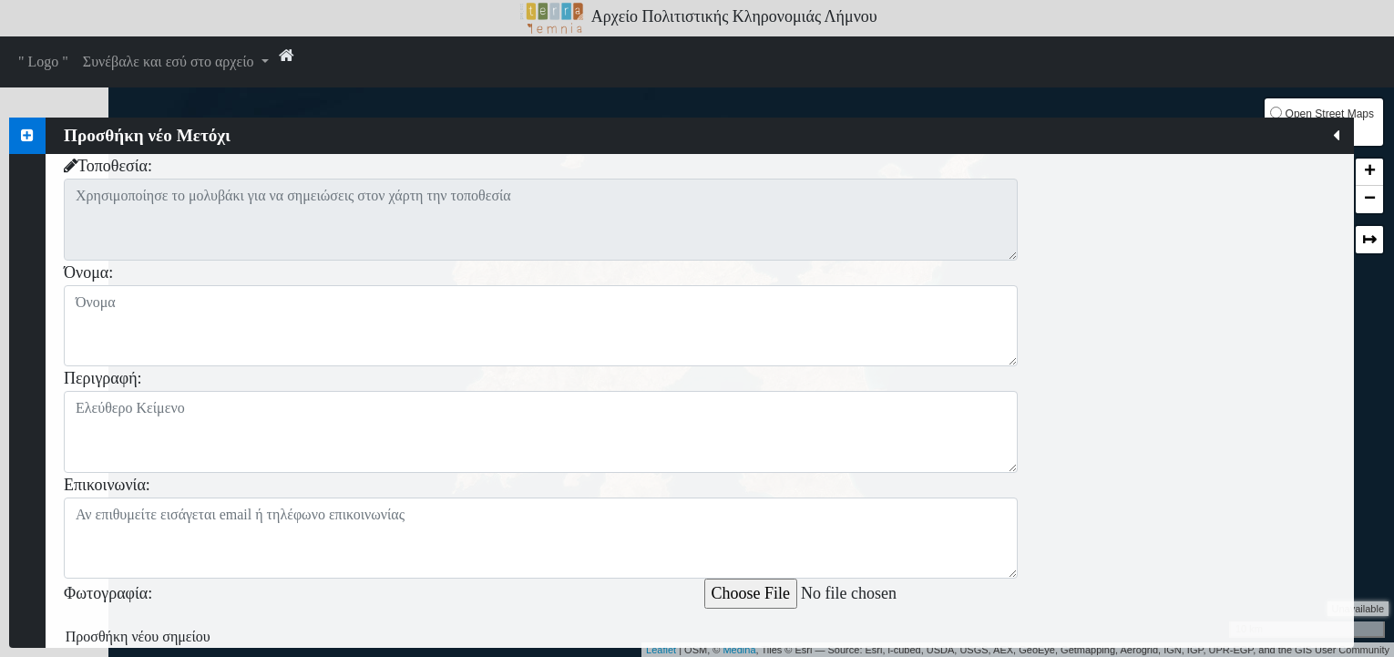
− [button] (1370, 199)
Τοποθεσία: (108, 166)
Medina (739, 649)
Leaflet (661, 649)
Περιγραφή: (103, 378)
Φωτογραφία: (108, 590)
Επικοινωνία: (107, 485)
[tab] (27, 136)
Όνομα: (88, 272)
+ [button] (1370, 172)
